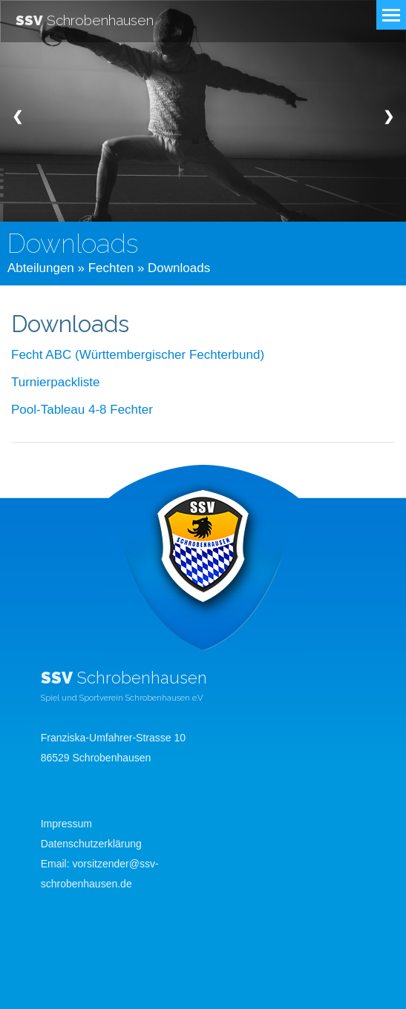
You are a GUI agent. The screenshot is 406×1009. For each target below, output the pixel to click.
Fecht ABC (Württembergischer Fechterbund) (137, 355)
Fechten (111, 268)
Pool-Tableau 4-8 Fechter (82, 410)
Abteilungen (40, 268)
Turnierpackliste (55, 382)
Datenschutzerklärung (91, 844)
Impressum (66, 824)
